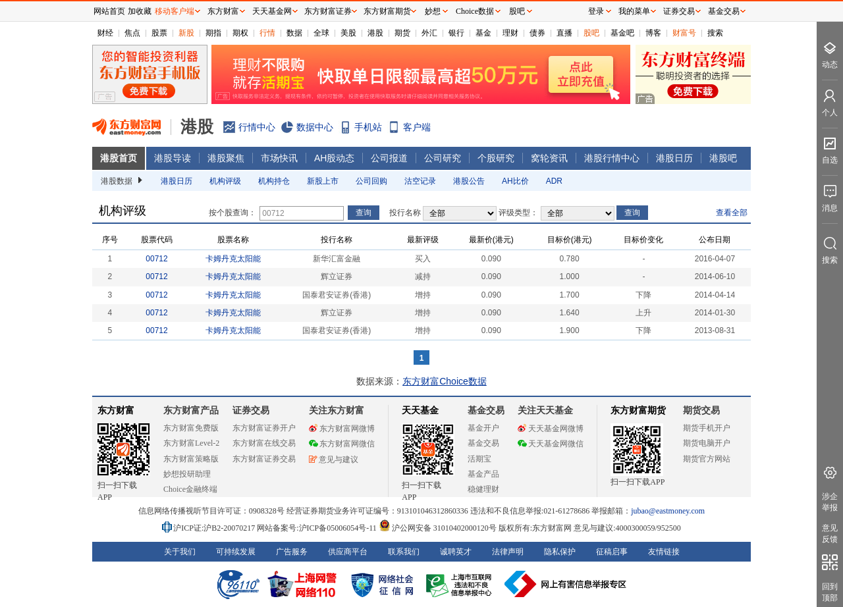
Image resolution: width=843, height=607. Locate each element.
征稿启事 (612, 551)
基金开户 (483, 428)
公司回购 (371, 181)
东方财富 (115, 410)
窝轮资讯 (549, 158)
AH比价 (515, 181)
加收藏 (139, 11)
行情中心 (256, 127)
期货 (402, 33)
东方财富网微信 (342, 443)
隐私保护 (560, 551)
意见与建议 (333, 459)
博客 (653, 33)
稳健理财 (483, 489)
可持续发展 (236, 551)
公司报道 (389, 158)
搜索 (715, 33)
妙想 (433, 11)
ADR (554, 181)
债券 (537, 33)
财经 (105, 33)
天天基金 (420, 410)
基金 (483, 33)
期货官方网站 (706, 458)
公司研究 (442, 158)
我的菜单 (634, 11)
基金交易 (483, 443)
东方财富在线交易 (264, 443)
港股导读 (172, 158)
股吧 (591, 33)
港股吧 (723, 158)
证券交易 (679, 11)
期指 (213, 33)
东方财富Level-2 (191, 443)
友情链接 (664, 551)
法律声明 (508, 551)
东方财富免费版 (191, 428)
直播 (564, 33)
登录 (596, 11)
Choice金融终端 (190, 489)
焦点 (132, 33)
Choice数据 (475, 11)
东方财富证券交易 (264, 458)
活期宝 (479, 458)
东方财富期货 (638, 410)
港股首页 (118, 158)
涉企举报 (830, 502)
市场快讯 (279, 158)
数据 (294, 33)
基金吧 (622, 33)
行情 (267, 33)
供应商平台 (347, 551)
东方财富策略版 (191, 458)
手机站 (368, 127)
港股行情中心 (611, 158)
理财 (510, 33)
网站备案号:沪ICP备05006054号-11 (318, 528)
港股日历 (674, 158)
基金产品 (483, 474)
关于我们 (180, 551)
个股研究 (495, 158)
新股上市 (323, 181)
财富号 (684, 33)
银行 (456, 33)
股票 (159, 33)
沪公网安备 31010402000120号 (438, 528)
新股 (186, 33)
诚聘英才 (456, 551)
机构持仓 (274, 181)
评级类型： (518, 212)
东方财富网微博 (342, 428)
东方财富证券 (328, 11)
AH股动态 (334, 158)
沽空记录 (420, 181)
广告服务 (292, 551)
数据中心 (314, 127)
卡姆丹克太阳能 (233, 258)
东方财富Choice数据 (444, 381)
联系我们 (404, 551)
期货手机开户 (706, 428)
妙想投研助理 (187, 474)
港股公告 (469, 181)
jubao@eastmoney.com (668, 510)
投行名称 (405, 212)
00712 (156, 258)
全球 (321, 33)
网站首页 (109, 11)
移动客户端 (174, 11)
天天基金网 (272, 11)
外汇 (429, 33)
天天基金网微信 (551, 443)
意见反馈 (830, 533)
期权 (240, 33)
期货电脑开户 (706, 443)
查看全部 (732, 212)
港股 (375, 33)
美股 (348, 33)
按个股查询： (232, 212)
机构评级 (225, 181)
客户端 (417, 127)
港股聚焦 (225, 158)
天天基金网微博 (551, 428)
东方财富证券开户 (264, 428)
